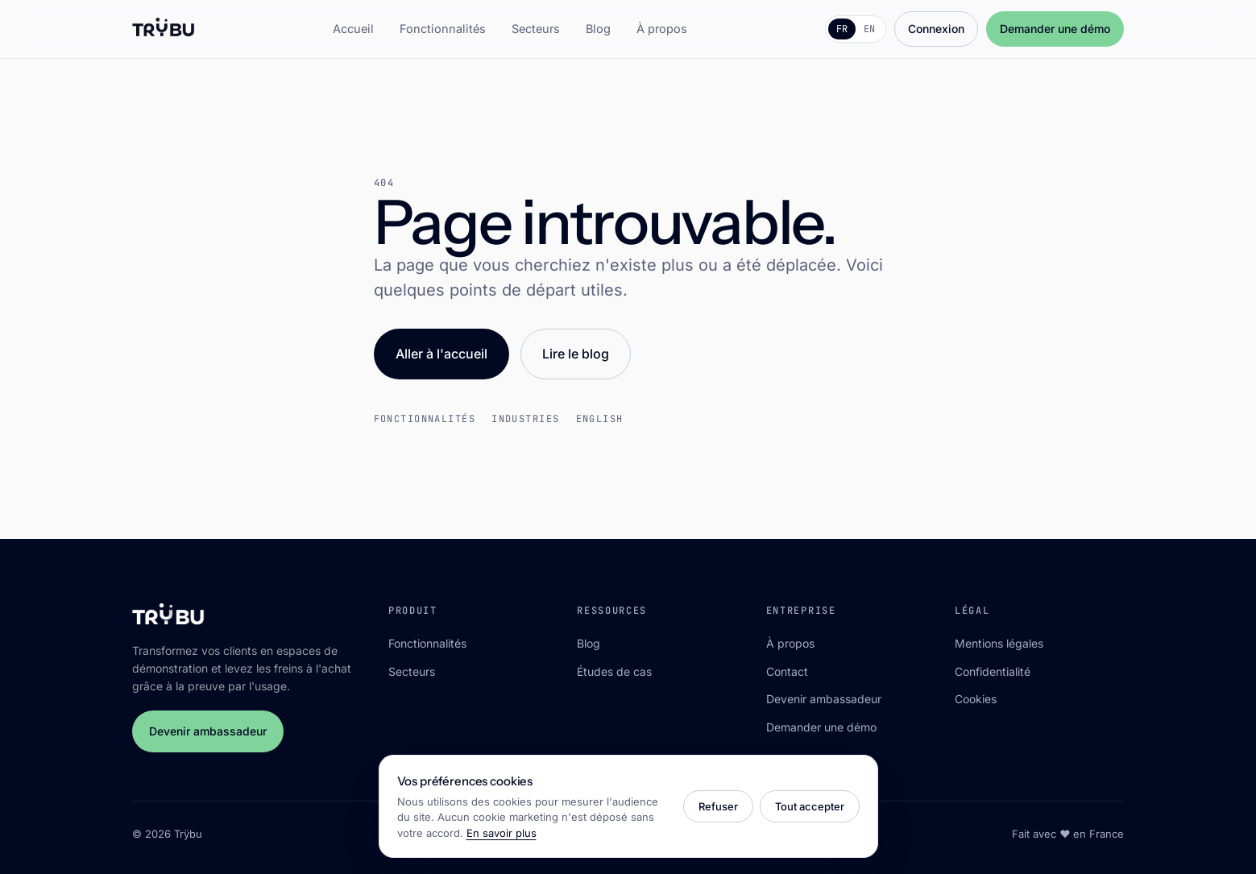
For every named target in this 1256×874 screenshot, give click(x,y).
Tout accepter (809, 806)
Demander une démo (1055, 28)
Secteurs (536, 28)
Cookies (976, 699)
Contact (787, 671)
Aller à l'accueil (441, 354)
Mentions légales (999, 643)
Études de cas (614, 671)
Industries (525, 418)
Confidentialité (992, 671)
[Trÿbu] (164, 29)
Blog (598, 28)
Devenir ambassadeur (208, 731)
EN (869, 29)
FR (842, 29)
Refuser (718, 806)
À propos (661, 28)
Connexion (936, 28)
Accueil (353, 28)
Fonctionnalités (443, 28)
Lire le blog (575, 354)
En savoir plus (501, 832)
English (600, 418)
